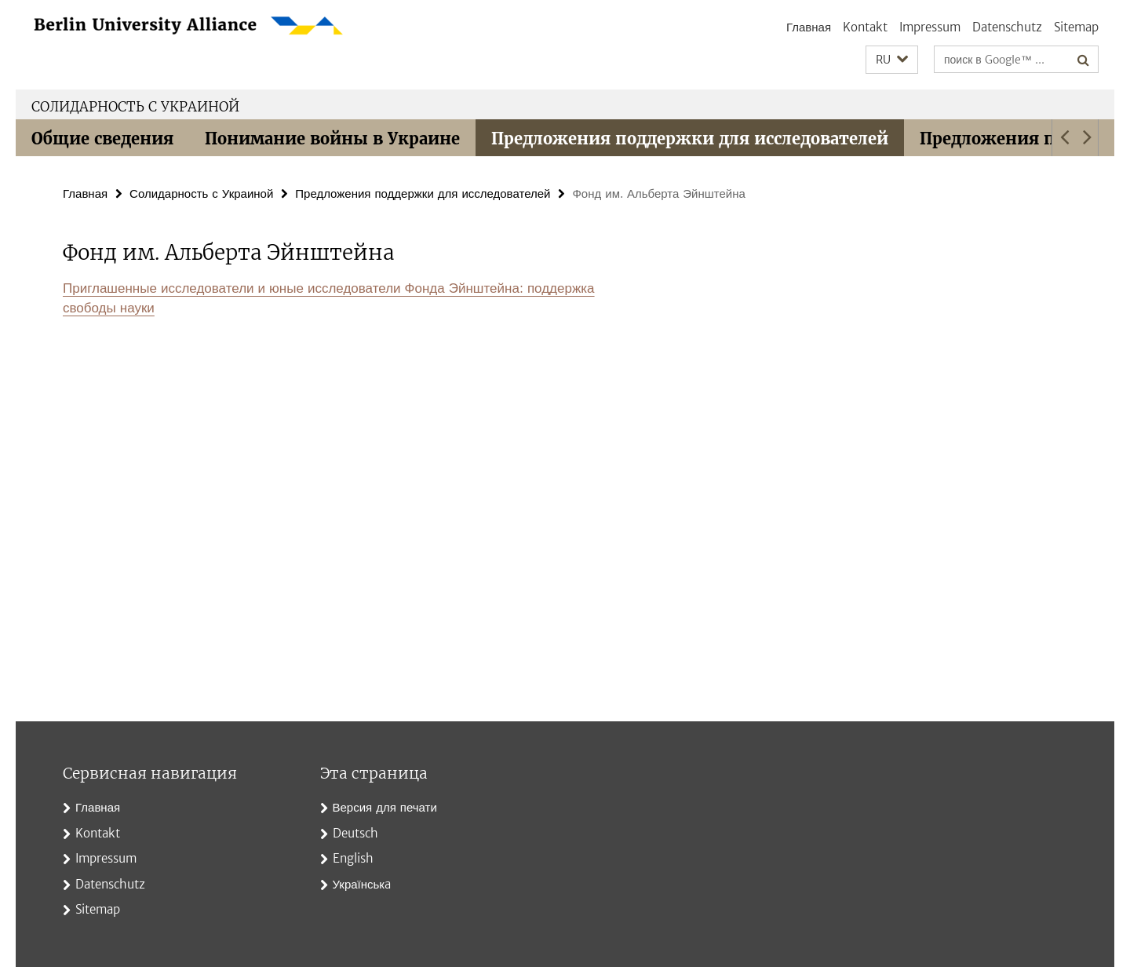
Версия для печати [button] (385, 807)
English (353, 858)
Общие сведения (102, 138)
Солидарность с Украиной (135, 106)
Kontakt (865, 27)
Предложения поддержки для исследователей (689, 138)
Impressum (929, 27)
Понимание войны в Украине (332, 138)
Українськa (362, 884)
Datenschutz (1007, 27)
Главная (808, 27)
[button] (892, 60)
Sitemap (1076, 27)
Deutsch (355, 833)
